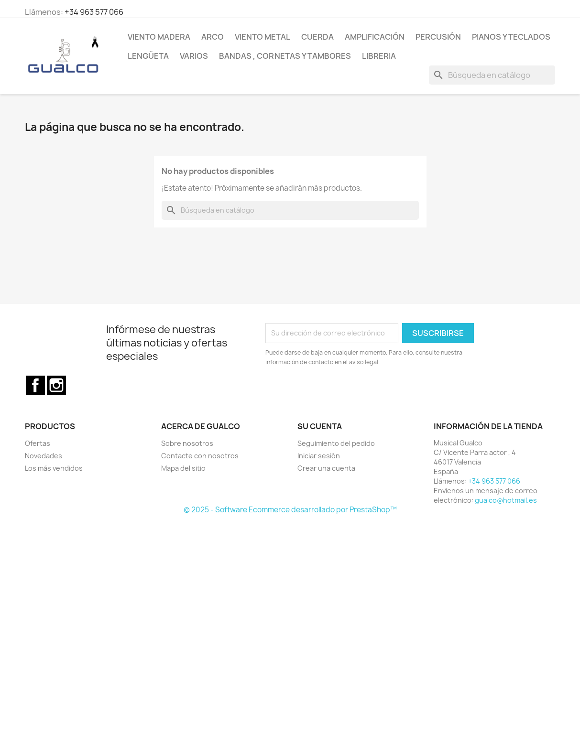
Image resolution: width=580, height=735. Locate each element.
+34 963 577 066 (94, 12)
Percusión (438, 37)
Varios (194, 56)
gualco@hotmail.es (506, 500)
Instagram (56, 385)
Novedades (43, 455)
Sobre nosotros (187, 443)
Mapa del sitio (183, 468)
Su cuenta (319, 426)
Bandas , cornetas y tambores (285, 56)
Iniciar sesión (318, 455)
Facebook (35, 385)
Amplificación (375, 37)
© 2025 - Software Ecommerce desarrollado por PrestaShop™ (290, 510)
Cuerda (317, 37)
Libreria (379, 56)
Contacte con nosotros (200, 455)
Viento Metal (262, 37)
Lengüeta (148, 56)
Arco (212, 37)
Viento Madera (159, 37)
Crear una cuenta (326, 468)
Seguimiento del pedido (336, 443)
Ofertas (37, 443)
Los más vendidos (54, 468)
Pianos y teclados (511, 37)
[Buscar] (492, 75)
